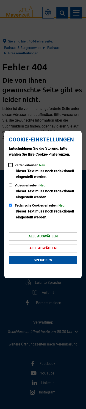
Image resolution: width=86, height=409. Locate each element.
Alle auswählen (43, 236)
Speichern (43, 260)
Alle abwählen (43, 248)
